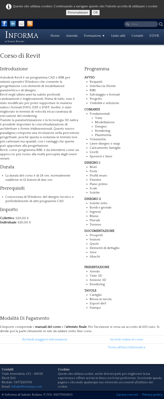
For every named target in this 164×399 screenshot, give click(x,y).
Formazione (94, 36)
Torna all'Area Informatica (126, 347)
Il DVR (154, 36)
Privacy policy (152, 394)
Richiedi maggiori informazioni (44, 339)
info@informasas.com (26, 386)
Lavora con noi (127, 394)
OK (95, 12)
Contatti (137, 36)
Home (55, 36)
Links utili (118, 36)
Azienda (72, 36)
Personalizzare (78, 12)
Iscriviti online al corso (126, 339)
